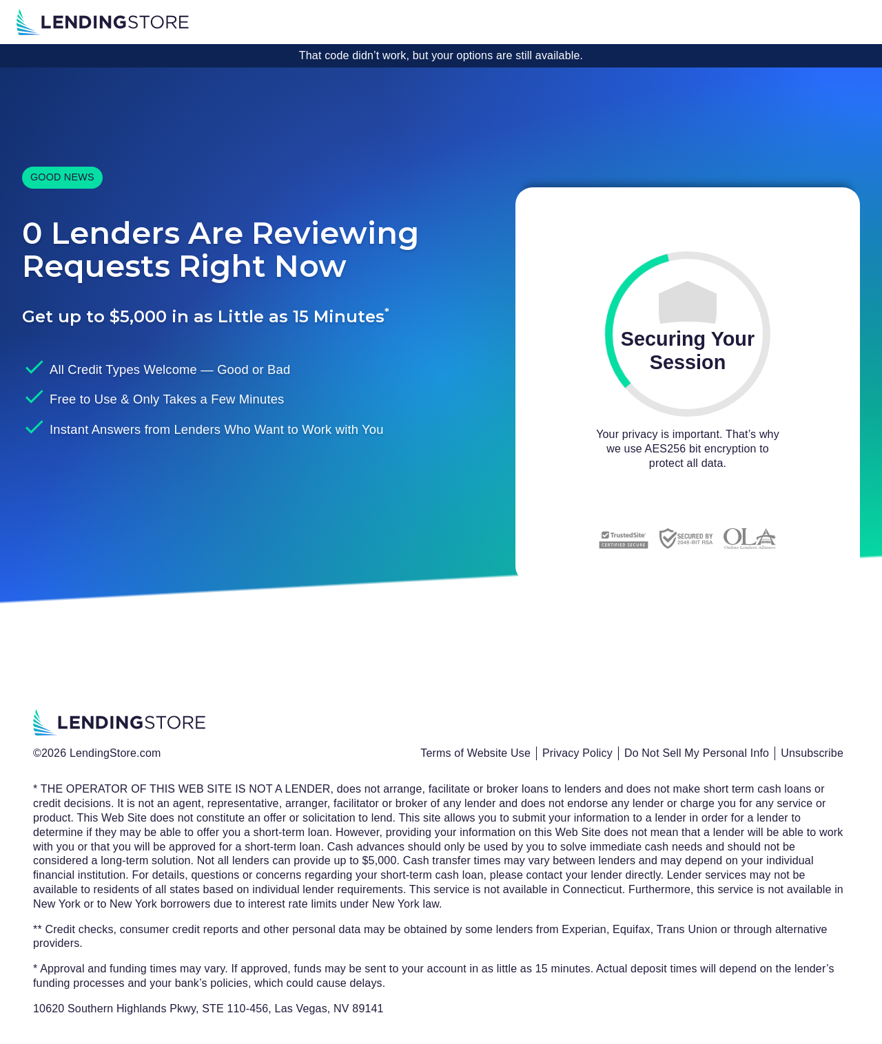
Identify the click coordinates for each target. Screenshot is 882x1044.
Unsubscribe (812, 753)
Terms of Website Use (475, 753)
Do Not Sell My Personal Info (696, 753)
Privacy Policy (577, 753)
